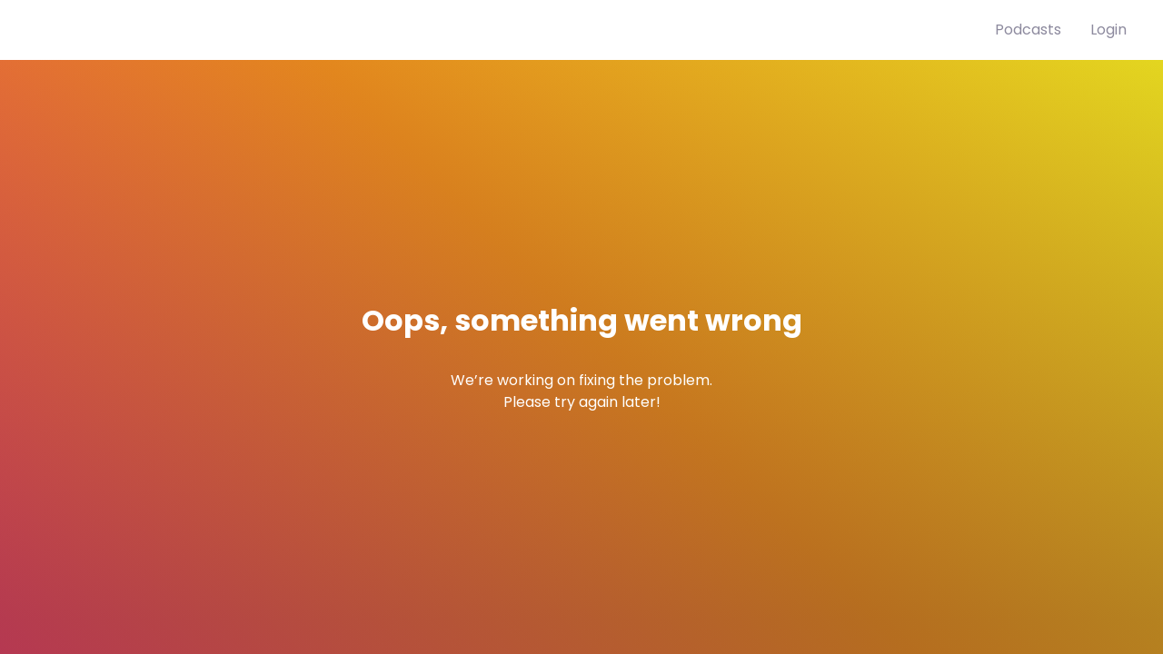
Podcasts (1028, 29)
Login (1108, 29)
